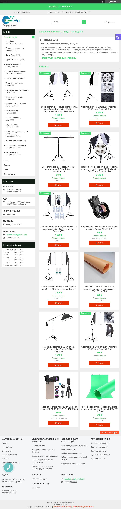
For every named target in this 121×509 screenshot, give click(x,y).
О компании (6, 451)
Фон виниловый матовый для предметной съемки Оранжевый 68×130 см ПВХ (99, 289)
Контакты (5, 459)
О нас (6, 161)
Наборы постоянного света (72, 453)
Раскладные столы (98, 451)
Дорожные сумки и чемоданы (13, 65)
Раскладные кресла (99, 447)
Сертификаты (9, 174)
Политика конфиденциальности (83, 507)
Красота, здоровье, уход (13, 119)
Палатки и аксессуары (100, 443)
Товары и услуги (10, 37)
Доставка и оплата (9, 455)
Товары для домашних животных (15, 49)
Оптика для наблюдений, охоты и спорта (16, 72)
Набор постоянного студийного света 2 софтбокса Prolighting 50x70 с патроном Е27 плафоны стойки (59, 109)
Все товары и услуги (108, 433)
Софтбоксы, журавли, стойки (73, 464)
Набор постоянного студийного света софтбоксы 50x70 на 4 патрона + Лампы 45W (59, 229)
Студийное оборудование (11, 42)
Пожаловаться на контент (62, 507)
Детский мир (11, 55)
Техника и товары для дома (14, 84)
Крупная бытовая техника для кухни (16, 105)
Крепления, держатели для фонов (75, 446)
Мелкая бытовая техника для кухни (17, 91)
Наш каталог (7, 447)
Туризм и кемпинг (13, 60)
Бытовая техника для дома (14, 98)
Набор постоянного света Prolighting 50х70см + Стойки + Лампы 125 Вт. (58, 288)
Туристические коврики (100, 455)
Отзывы (7, 165)
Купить (59, 125)
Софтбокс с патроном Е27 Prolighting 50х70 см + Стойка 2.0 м (99, 348)
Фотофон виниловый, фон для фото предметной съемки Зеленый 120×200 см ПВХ (99, 409)
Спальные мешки (98, 459)
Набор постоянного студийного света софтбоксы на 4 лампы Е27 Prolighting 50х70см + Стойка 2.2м (99, 169)
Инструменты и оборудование (12, 153)
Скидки (6, 169)
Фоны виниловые (68, 450)
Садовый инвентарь (14, 78)
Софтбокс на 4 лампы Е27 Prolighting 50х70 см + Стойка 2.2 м (99, 108)
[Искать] (84, 22)
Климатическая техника (12, 112)
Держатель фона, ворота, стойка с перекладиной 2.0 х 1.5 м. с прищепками (58, 169)
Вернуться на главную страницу (59, 58)
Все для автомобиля (14, 141)
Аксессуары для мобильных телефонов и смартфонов (17, 134)
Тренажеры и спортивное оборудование (16, 146)
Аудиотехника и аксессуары (12, 126)
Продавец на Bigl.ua (60, 504)
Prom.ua (71, 502)
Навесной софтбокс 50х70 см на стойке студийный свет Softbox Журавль (58, 349)
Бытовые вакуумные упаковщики (45, 456)
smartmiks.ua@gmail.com (17, 235)
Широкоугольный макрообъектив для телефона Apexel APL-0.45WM (99, 228)
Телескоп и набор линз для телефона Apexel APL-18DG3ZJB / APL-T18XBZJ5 (59, 408)
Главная (5, 443)
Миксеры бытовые (39, 446)
